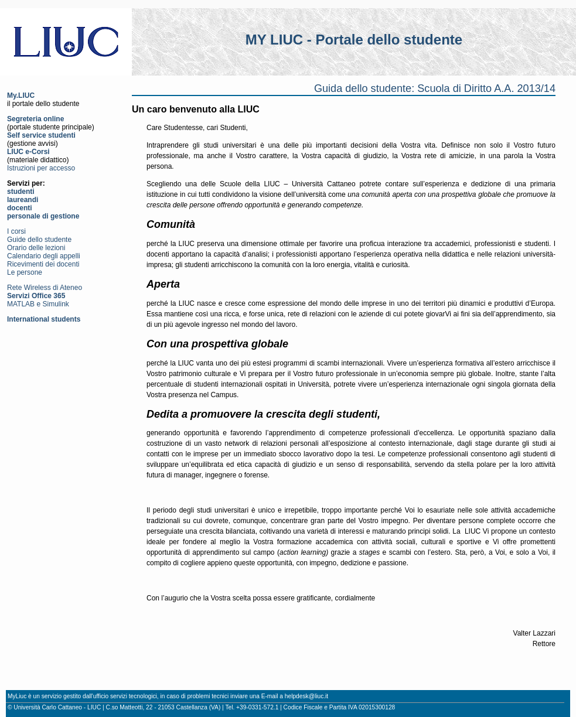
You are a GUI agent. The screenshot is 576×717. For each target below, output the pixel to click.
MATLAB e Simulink (38, 304)
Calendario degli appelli (43, 256)
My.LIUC (21, 95)
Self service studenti (41, 135)
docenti (19, 208)
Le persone (24, 272)
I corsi (16, 231)
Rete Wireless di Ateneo (44, 288)
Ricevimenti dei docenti (43, 264)
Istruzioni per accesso (41, 168)
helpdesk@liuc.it (306, 696)
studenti (21, 191)
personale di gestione (43, 216)
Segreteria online (35, 119)
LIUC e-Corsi (28, 152)
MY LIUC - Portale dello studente (354, 39)
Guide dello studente (39, 239)
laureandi (22, 200)
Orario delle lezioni (36, 248)
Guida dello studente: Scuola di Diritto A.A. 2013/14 (434, 88)
